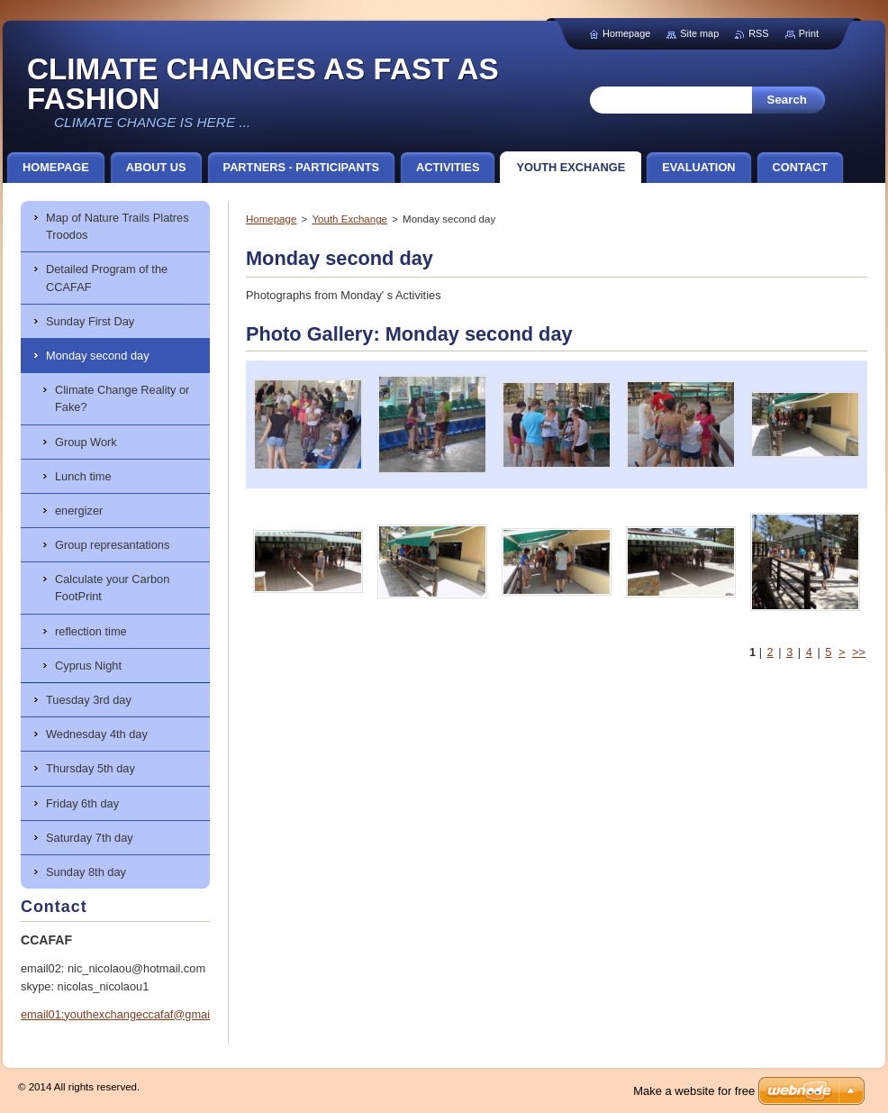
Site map (699, 33)
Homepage (271, 219)
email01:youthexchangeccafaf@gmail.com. (130, 1014)
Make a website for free (694, 1091)
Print (809, 33)
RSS (758, 33)
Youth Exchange (349, 219)
